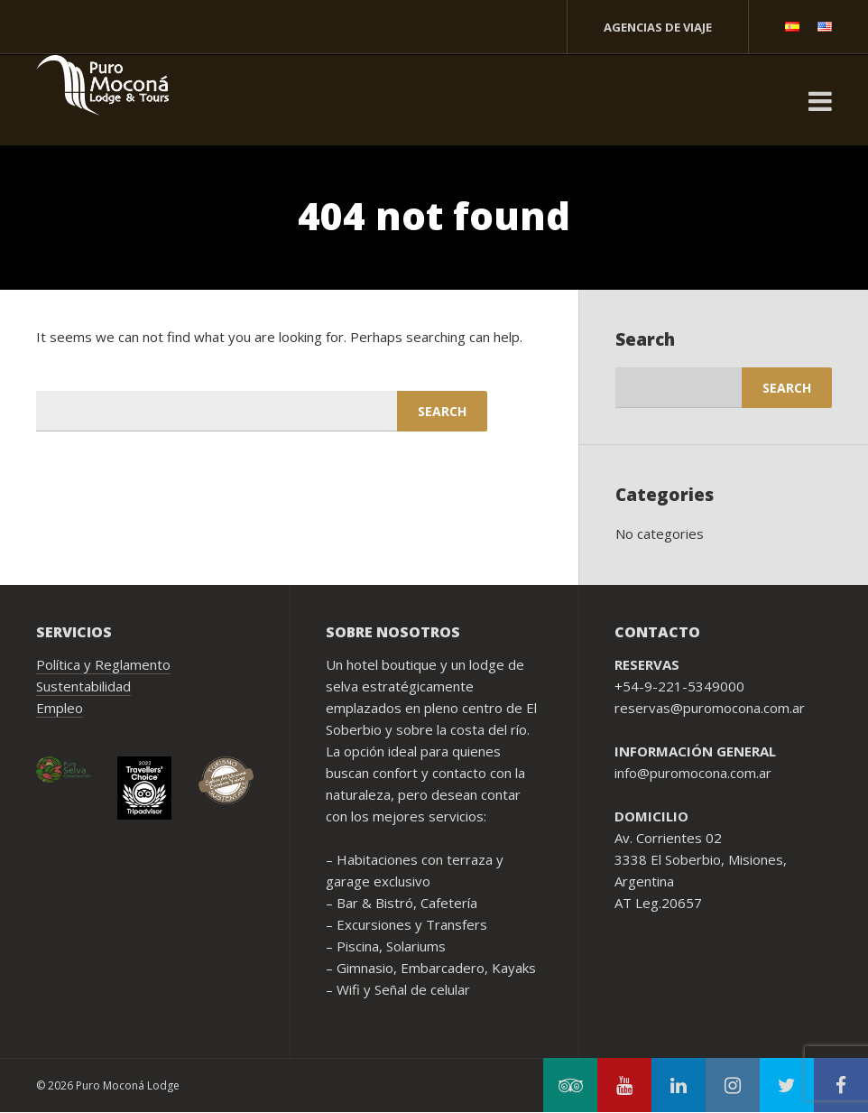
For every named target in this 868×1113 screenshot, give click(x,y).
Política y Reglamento (103, 664)
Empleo (59, 708)
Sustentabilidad (83, 686)
